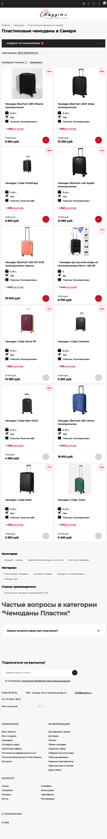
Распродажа (47, 798)
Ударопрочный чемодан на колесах (45, 560)
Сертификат (47, 794)
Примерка (7, 740)
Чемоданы (18, 25)
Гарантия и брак (57, 748)
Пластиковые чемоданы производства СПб (26, 593)
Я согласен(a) (36, 681)
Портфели (46, 786)
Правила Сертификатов (61, 761)
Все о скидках (9, 736)
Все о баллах (8, 731)
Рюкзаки (6, 794)
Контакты (7, 761)
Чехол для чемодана (78, 560)
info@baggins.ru (83, 692)
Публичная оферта (12, 748)
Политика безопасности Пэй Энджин (21, 757)
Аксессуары (47, 790)
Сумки (5, 786)
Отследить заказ (10, 744)
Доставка (53, 736)
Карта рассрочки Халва (60, 765)
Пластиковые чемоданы (16, 574)
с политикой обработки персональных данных (45, 681)
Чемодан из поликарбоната (71, 574)
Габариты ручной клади (61, 753)
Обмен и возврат (57, 744)
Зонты (5, 798)
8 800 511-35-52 (9, 692)
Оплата (52, 740)
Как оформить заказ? (59, 731)
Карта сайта (54, 770)
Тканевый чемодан (42, 574)
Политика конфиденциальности (19, 753)
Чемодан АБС (11, 579)
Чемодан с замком (13, 560)
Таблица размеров (58, 757)
